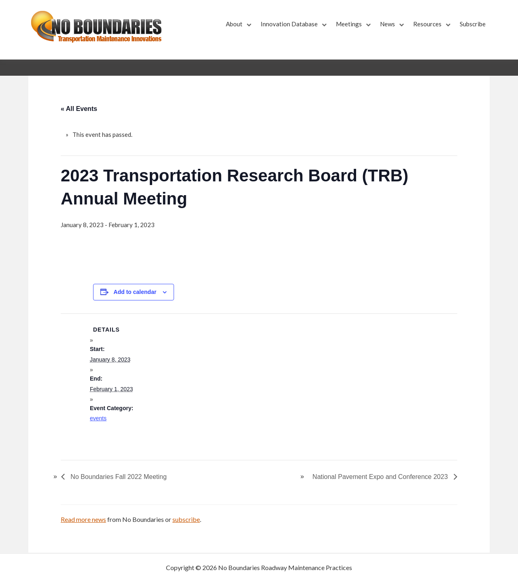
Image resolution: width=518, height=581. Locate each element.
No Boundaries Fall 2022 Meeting (118, 476)
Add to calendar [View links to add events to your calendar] (135, 292)
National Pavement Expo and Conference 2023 (381, 476)
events (98, 418)
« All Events (79, 108)
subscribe (186, 519)
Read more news (83, 519)
